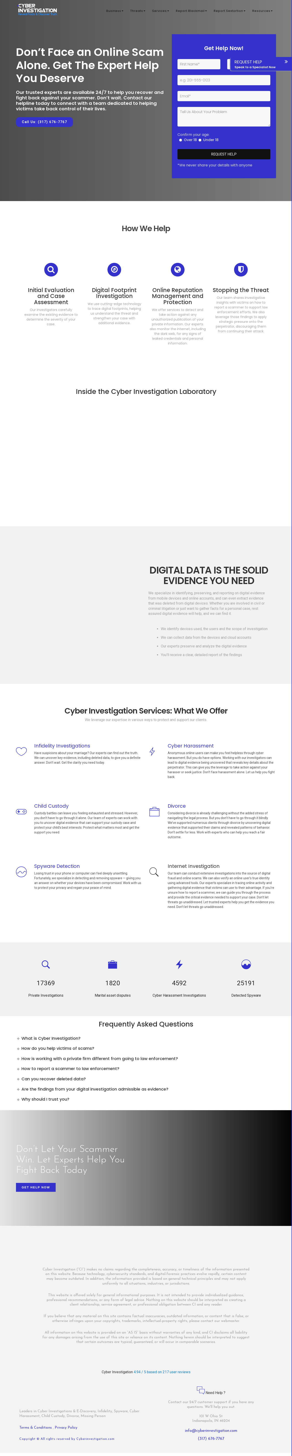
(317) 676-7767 (211, 1442)
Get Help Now (36, 1190)
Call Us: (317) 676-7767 (44, 122)
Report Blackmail (191, 11)
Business (114, 11)
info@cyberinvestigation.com (211, 1434)
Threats (137, 11)
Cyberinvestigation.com (95, 1442)
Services (160, 11)
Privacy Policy (66, 1431)
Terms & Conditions (36, 1431)
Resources (262, 11)
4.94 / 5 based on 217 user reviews (162, 1375)
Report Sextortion (229, 11)
